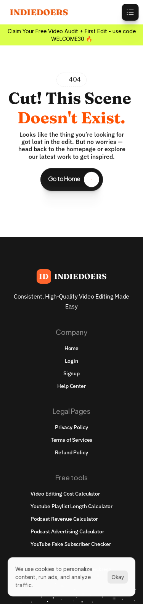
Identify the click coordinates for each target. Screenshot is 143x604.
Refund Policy (71, 452)
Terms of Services (72, 439)
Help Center (71, 386)
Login (71, 360)
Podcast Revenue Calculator (64, 518)
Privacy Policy (71, 427)
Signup (71, 373)
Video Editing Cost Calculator (65, 493)
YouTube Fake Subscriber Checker (71, 544)
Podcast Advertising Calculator (67, 531)
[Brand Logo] (72, 276)
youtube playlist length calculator (71, 506)
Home (71, 348)
